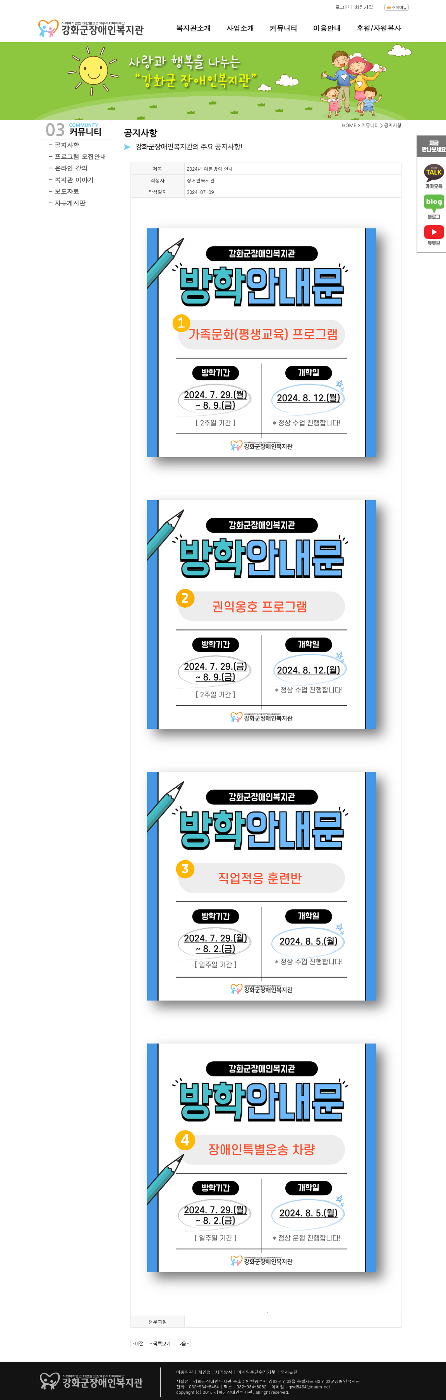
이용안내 (327, 28)
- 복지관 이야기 (71, 179)
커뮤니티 (283, 28)
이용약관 (184, 1372)
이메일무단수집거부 (256, 1372)
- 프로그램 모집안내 (77, 156)
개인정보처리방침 (215, 1372)
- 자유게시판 (67, 203)
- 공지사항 (64, 145)
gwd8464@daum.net (309, 1387)
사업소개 (240, 28)
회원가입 (364, 6)
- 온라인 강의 (68, 168)
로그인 (342, 6)
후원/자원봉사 (378, 28)
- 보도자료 (64, 191)
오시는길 (289, 1372)
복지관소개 (193, 28)
